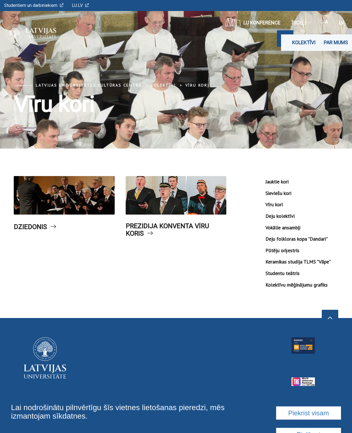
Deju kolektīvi (280, 216)
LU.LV (80, 5)
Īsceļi (301, 23)
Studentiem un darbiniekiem (34, 5)
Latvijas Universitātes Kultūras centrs (88, 85)
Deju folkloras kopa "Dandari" (296, 239)
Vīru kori (197, 85)
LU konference (252, 22)
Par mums (336, 42)
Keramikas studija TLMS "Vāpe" (298, 262)
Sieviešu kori (278, 193)
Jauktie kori (276, 182)
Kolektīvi (303, 42)
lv (341, 23)
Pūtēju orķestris (282, 250)
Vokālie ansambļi (282, 227)
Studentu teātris (282, 273)
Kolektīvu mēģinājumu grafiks (296, 285)
